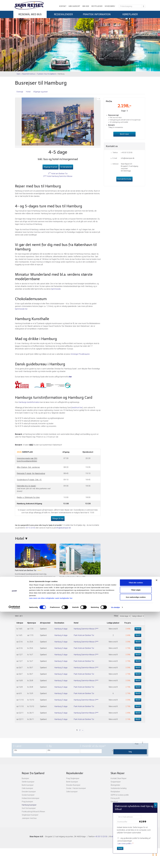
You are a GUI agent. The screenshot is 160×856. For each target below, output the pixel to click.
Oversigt (19, 92)
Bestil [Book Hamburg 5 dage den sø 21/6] (138, 642)
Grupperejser (116, 782)
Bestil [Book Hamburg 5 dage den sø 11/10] (138, 700)
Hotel (28, 92)
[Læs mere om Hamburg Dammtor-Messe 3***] (80, 570)
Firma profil (115, 798)
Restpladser (96, 6)
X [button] (155, 805)
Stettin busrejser (28, 782)
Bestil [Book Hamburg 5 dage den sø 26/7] (138, 668)
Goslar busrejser (28, 795)
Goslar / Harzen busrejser (76, 788)
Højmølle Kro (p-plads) (26, 486)
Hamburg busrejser (29, 805)
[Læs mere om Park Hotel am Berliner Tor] (35, 567)
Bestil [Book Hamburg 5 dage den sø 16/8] (138, 680)
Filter (116, 616)
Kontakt (62, 6)
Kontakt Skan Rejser (118, 778)
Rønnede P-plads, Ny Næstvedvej (31, 473)
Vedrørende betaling (118, 788)
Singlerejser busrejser (30, 815)
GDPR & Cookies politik (120, 795)
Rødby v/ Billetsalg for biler (28, 497)
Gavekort (114, 802)
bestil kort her (77, 407)
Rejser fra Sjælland (33, 773)
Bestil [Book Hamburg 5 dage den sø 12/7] (138, 655)
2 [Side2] (79, 730)
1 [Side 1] (76, 730)
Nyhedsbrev (110, 6)
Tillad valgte (136, 834)
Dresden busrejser (29, 792)
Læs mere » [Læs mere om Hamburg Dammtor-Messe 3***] (64, 595)
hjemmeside (56, 289)
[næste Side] (82, 730)
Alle (30, 750)
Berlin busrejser (28, 785)
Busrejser (25, 778)
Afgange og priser (40, 92)
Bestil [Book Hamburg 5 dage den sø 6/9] (138, 693)
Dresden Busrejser (73, 785)
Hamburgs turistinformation (29, 402)
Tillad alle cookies (136, 827)
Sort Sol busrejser (29, 808)
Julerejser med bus (29, 818)
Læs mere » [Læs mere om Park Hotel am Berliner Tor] (19, 589)
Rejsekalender (74, 773)
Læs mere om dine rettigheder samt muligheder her (51, 842)
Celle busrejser (27, 788)
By (49, 746)
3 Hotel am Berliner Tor (58, 174)
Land (17, 746)
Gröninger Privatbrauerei (80, 354)
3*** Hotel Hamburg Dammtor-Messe (57, 176)
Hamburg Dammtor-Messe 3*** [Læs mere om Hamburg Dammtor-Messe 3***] (72, 577)
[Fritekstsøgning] (130, 6)
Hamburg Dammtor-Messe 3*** (86, 629)
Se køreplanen (66, 167)
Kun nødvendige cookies (136, 841)
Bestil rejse (124, 134)
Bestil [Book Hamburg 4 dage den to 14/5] (138, 629)
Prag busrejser (27, 802)
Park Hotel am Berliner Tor (84, 635)
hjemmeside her (21, 309)
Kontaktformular (124, 179)
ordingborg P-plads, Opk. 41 (30, 480)
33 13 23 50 (30, 528)
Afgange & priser (51, 167)
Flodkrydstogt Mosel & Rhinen (33, 812)
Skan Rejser (118, 773)
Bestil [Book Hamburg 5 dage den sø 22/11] (138, 713)
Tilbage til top (57, 518)
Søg (130, 752)
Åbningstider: (115, 785)
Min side (85, 6)
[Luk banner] (156, 824)
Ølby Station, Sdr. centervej (28, 467)
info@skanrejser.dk (63, 528)
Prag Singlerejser (72, 778)
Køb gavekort (74, 6)
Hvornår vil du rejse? (93, 746)
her (70, 377)
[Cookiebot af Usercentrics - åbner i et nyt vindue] (14, 851)
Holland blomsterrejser (30, 798)
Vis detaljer (115, 852)
